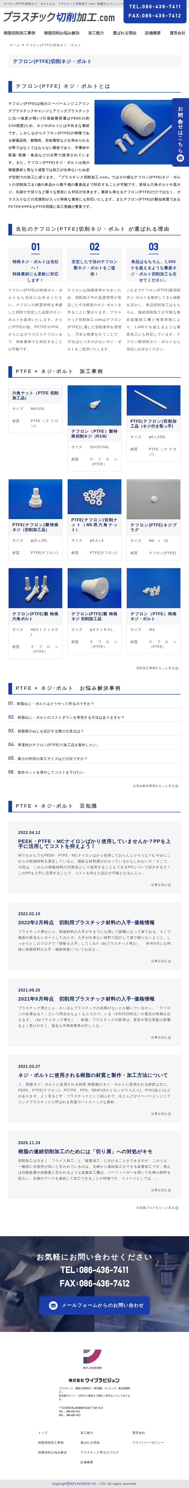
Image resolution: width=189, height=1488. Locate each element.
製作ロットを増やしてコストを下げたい (50, 772)
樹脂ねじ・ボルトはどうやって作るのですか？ (55, 704)
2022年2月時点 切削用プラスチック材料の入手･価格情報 (86, 922)
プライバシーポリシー (148, 1442)
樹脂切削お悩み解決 (61, 33)
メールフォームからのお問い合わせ (103, 1305)
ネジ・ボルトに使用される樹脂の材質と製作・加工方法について (93, 1075)
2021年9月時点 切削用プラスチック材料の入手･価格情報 (86, 999)
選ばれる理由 (124, 33)
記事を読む (159, 884)
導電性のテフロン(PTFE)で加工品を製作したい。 (58, 745)
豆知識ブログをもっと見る (155, 1207)
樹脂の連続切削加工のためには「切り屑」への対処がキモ (85, 1151)
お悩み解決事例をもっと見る (154, 785)
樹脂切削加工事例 (19, 33)
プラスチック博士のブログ (99, 1452)
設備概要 (153, 33)
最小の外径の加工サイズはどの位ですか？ (52, 759)
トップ (43, 1432)
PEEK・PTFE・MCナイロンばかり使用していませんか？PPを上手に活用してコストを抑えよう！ (94, 844)
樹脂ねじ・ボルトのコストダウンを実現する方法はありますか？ (70, 717)
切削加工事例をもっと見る (155, 668)
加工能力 (96, 33)
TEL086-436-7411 (155, 6)
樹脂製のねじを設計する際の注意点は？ (50, 731)
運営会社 (177, 33)
